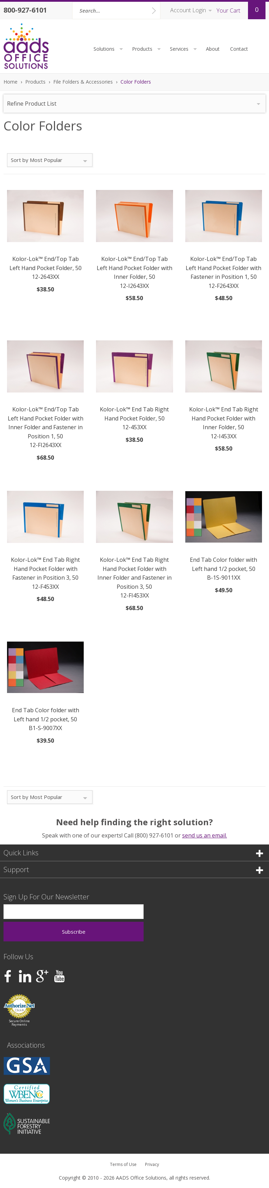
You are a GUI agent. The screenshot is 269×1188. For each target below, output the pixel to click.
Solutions (109, 48)
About (213, 48)
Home (11, 81)
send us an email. (204, 835)
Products (147, 48)
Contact (239, 48)
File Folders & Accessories (83, 81)
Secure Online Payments (19, 1023)
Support (133, 869)
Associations (26, 1045)
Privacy (152, 1164)
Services (184, 48)
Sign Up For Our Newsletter (46, 896)
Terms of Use (123, 1164)
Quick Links (133, 852)
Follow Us (18, 956)
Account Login (188, 10)
